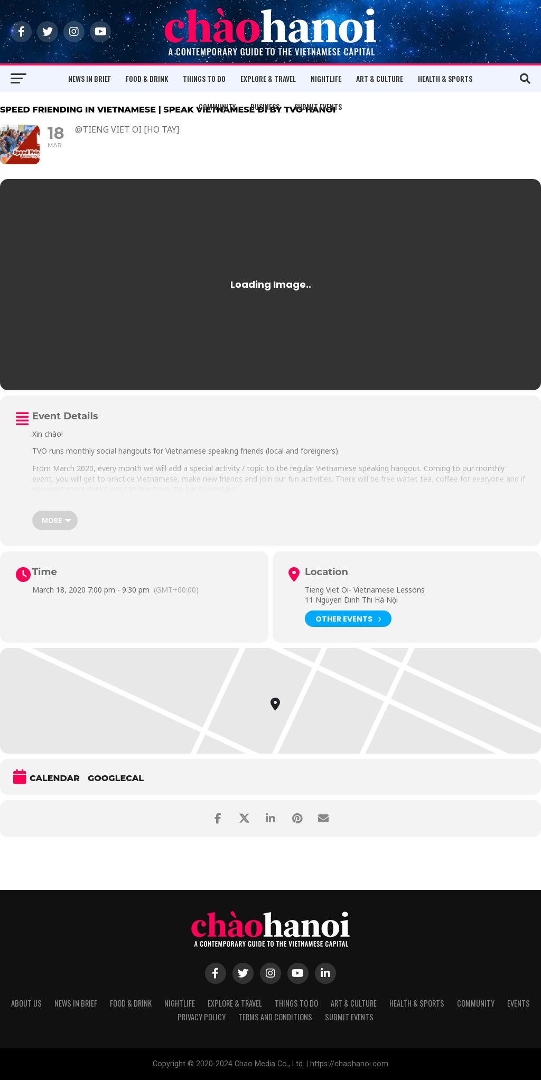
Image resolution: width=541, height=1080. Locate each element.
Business (264, 106)
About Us (26, 1003)
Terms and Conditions (275, 1016)
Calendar (55, 778)
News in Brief (89, 78)
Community (217, 106)
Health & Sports (445, 78)
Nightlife (326, 78)
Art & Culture (379, 78)
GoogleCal (116, 778)
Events (518, 1003)
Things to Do (204, 78)
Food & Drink (147, 78)
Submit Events (318, 106)
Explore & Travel (268, 78)
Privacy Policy (202, 1016)
